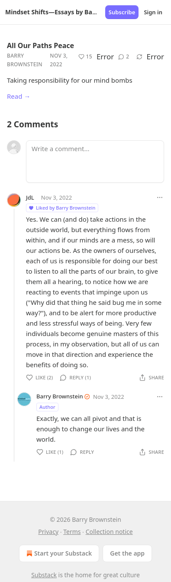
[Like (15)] (85, 57)
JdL (30, 197)
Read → (18, 96)
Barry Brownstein (24, 60)
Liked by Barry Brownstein (61, 207)
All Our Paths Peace (40, 45)
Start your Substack (58, 553)
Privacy (48, 531)
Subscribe (122, 12)
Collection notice (109, 531)
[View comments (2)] (124, 57)
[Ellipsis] (160, 197)
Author (47, 407)
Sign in (153, 12)
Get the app (127, 553)
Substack (44, 575)
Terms (72, 531)
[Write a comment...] (95, 161)
